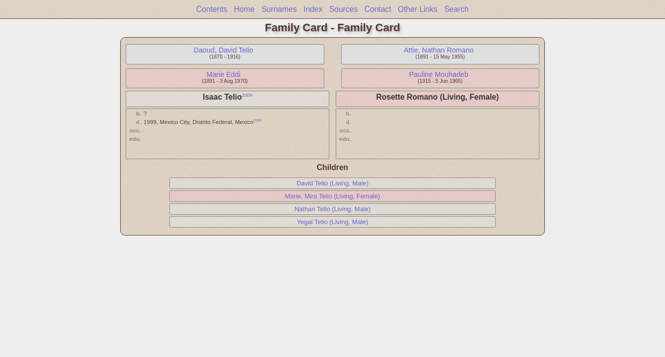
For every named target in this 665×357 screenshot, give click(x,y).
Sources (343, 9)
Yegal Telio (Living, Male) (333, 222)
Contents (211, 9)
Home (244, 9)
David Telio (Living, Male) (332, 183)
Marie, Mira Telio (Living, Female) (332, 196)
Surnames (278, 9)
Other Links (418, 9)
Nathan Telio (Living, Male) (333, 209)
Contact (378, 9)
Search (456, 9)
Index (312, 9)
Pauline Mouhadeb (438, 74)
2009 (247, 95)
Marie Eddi (223, 74)
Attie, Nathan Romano (439, 50)
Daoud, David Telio (223, 50)
